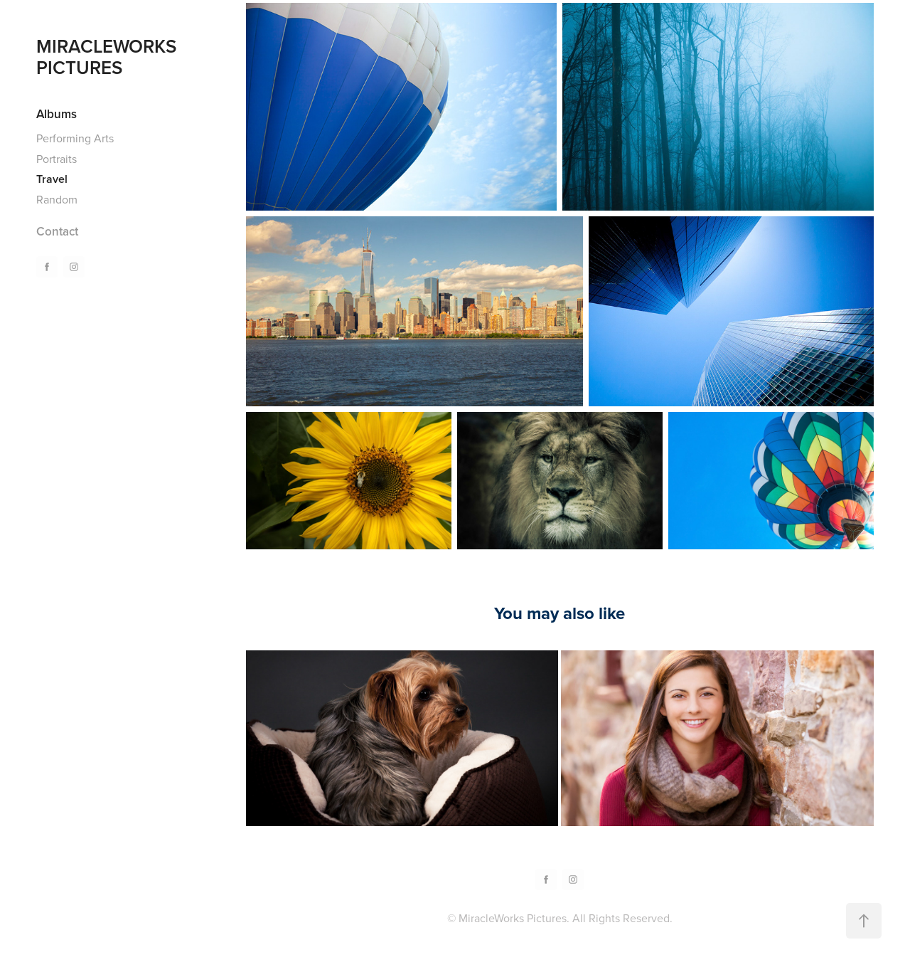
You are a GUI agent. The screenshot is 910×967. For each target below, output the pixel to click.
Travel (52, 179)
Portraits (56, 159)
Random (56, 199)
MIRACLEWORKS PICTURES (108, 56)
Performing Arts (75, 138)
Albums (56, 113)
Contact (57, 231)
